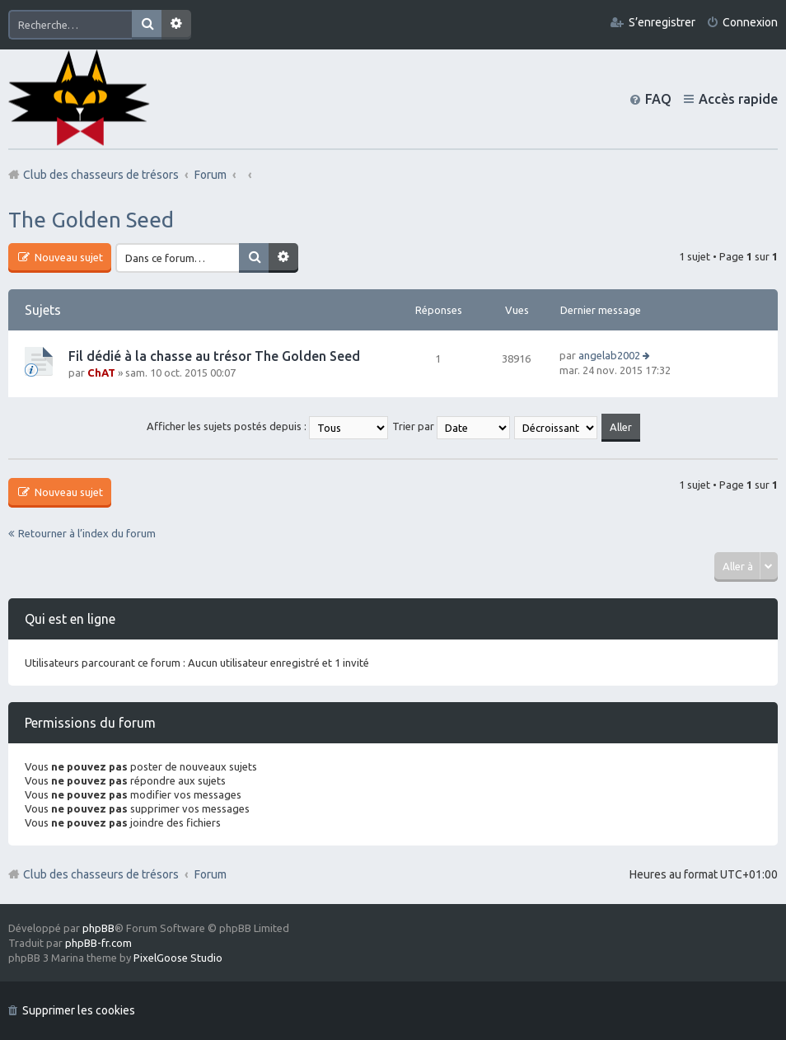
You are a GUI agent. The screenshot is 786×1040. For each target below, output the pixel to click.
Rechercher (146, 25)
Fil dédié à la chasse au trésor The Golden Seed (214, 356)
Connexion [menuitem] (750, 22)
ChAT (101, 372)
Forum (210, 874)
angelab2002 (609, 355)
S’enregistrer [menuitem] (662, 22)
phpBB (98, 928)
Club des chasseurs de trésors (101, 874)
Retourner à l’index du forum (87, 533)
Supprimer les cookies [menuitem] (78, 1010)
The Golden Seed (91, 220)
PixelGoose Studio (177, 957)
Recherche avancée (176, 25)
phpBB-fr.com (98, 943)
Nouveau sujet (67, 257)
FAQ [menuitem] (658, 98)
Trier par (451, 426)
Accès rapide (738, 98)
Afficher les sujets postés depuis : (267, 426)
